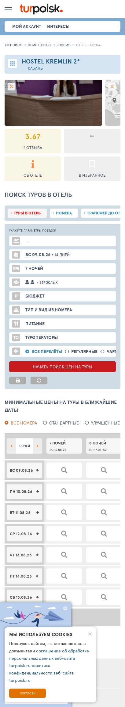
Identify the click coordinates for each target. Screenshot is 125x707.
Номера (64, 213)
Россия (63, 45)
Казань (35, 68)
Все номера (24, 422)
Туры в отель (27, 213)
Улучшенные (105, 422)
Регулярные (84, 351)
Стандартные (64, 422)
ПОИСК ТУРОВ (39, 45)
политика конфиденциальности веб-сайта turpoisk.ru (41, 673)
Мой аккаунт (26, 26)
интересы (58, 26)
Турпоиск (13, 45)
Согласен (27, 693)
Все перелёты (46, 351)
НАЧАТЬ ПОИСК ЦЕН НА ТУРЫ (62, 367)
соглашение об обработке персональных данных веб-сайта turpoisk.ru (49, 658)
